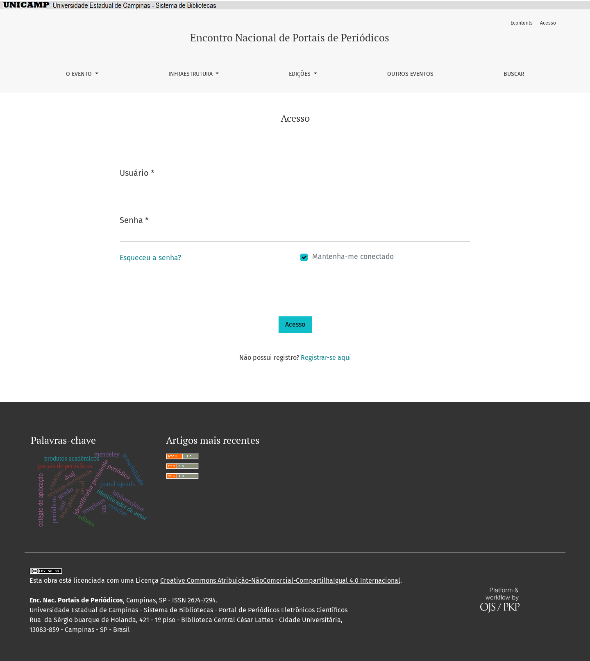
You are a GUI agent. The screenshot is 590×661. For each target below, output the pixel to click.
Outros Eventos (410, 73)
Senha (134, 219)
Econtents (522, 23)
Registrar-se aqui (326, 357)
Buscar (514, 73)
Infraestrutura (191, 73)
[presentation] (182, 300)
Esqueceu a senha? (150, 258)
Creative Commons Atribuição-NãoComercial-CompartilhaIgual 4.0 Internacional (280, 580)
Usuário (137, 172)
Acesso (548, 23)
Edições (300, 73)
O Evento (79, 73)
